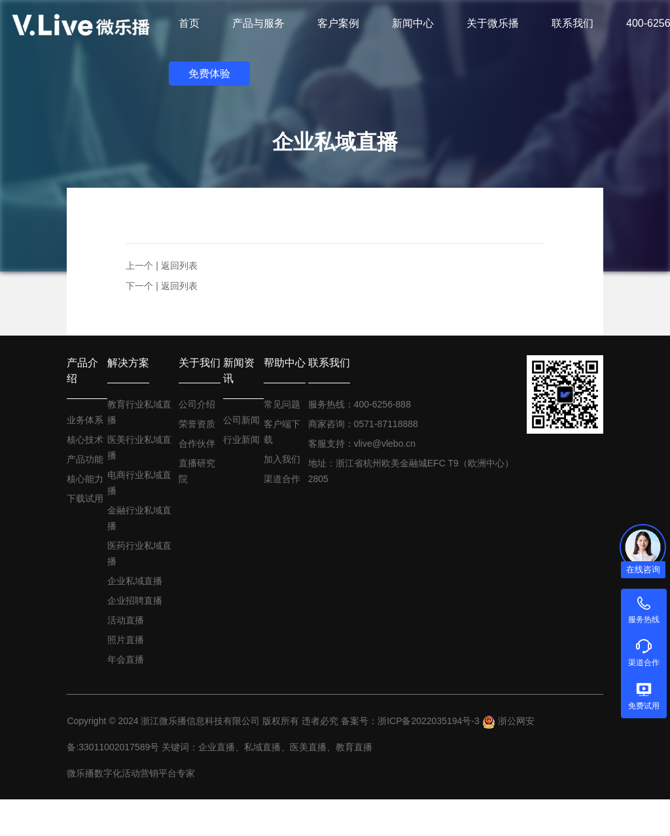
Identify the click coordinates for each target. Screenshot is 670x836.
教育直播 (354, 747)
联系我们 (329, 362)
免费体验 (209, 73)
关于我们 (199, 362)
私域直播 (262, 747)
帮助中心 (285, 362)
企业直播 (216, 747)
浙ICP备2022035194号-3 (429, 721)
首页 (189, 23)
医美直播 (308, 747)
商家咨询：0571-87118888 (363, 424)
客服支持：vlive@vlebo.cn (361, 443)
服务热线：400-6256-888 (359, 404)
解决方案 (128, 362)
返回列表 (179, 265)
